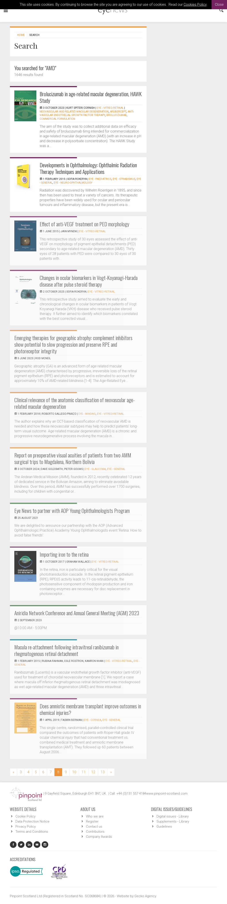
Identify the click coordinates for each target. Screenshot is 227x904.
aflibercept (118, 111)
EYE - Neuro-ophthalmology (73, 182)
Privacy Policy (25, 827)
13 (103, 772)
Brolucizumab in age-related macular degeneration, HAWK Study (91, 97)
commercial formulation (57, 118)
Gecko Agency (145, 896)
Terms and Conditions (31, 832)
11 (84, 772)
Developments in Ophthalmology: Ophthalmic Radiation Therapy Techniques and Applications (88, 168)
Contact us (94, 827)
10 (74, 772)
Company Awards (99, 837)
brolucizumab (116, 115)
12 (93, 772)
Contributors (95, 832)
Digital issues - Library (172, 816)
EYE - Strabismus (124, 178)
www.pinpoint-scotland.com (167, 793)
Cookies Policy (195, 4)
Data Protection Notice (32, 821)
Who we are (95, 816)
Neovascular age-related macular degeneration (74, 111)
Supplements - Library (172, 821)
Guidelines (164, 827)
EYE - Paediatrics (100, 178)
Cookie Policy (25, 816)
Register (92, 821)
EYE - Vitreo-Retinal (110, 107)
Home (21, 35)
